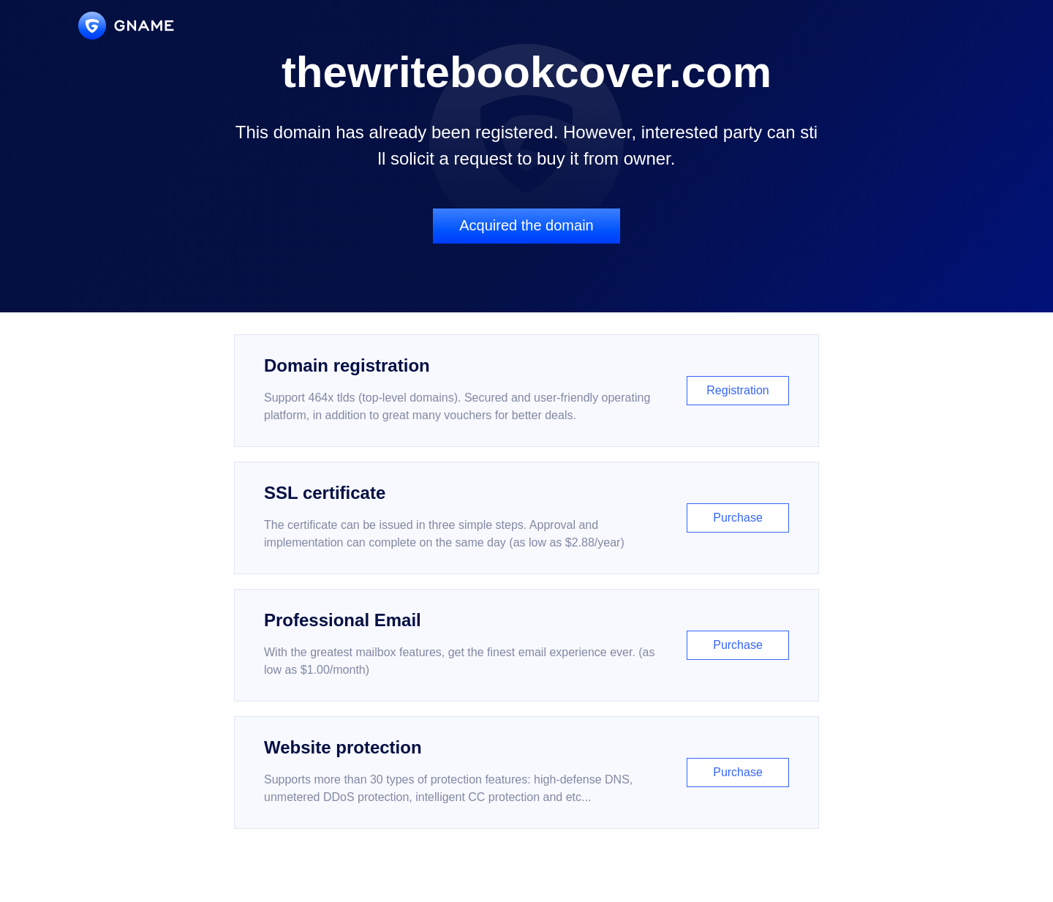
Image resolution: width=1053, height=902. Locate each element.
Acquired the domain (526, 225)
